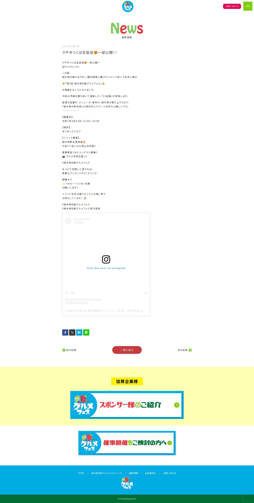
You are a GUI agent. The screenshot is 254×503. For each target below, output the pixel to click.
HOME (81, 473)
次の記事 (183, 350)
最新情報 (133, 473)
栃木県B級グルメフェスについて (106, 473)
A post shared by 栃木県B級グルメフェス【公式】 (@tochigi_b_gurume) (110, 310)
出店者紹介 (150, 473)
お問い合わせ (232, 6)
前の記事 (71, 350)
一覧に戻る (127, 350)
